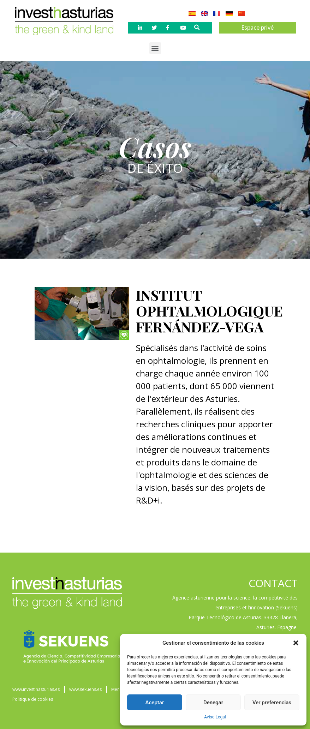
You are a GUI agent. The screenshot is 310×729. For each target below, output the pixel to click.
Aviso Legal (215, 717)
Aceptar (154, 702)
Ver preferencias (271, 702)
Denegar (213, 702)
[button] (295, 642)
